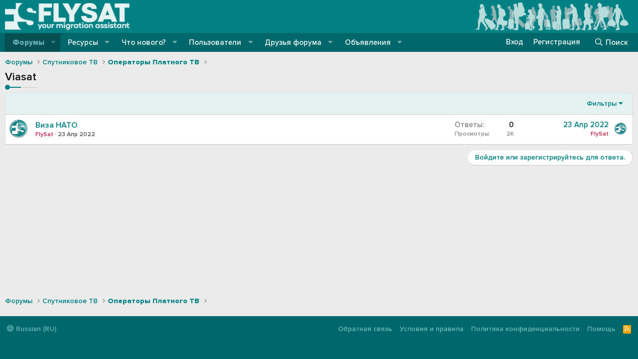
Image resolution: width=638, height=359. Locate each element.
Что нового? (144, 42)
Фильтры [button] (602, 103)
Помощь (601, 329)
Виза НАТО (56, 125)
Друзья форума (293, 42)
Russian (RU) (31, 329)
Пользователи (215, 42)
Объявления (368, 42)
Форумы (28, 42)
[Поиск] (611, 42)
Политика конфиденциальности (525, 329)
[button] (53, 42)
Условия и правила (432, 329)
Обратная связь (365, 329)
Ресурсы (83, 42)
